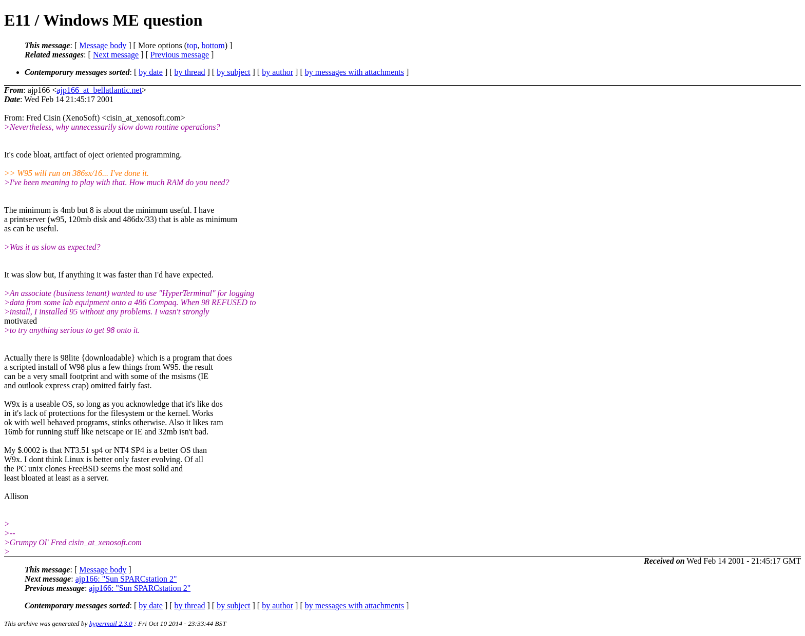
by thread (190, 72)
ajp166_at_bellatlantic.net (99, 90)
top (192, 45)
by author (277, 72)
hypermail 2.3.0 (110, 623)
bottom (212, 45)
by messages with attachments (354, 72)
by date (151, 72)
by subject (233, 72)
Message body (102, 45)
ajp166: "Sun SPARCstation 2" (126, 578)
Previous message (179, 54)
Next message (116, 54)
